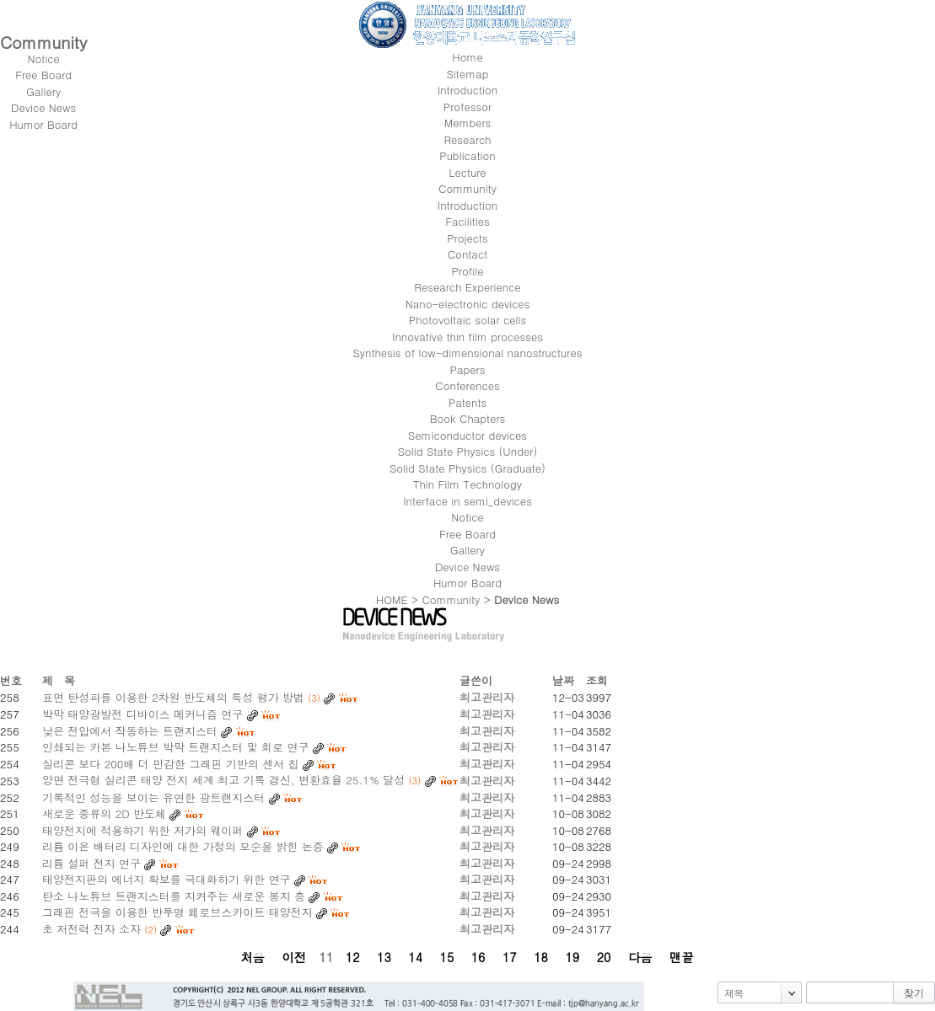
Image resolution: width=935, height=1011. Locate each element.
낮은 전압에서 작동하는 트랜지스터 (130, 731)
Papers (468, 369)
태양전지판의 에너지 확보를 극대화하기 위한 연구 (166, 879)
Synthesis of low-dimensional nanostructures (468, 353)
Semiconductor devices (467, 435)
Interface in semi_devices (467, 501)
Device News (467, 567)
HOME (392, 599)
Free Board (467, 534)
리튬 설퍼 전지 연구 (91, 863)
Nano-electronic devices (468, 304)
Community (451, 599)
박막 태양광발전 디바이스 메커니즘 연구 (142, 714)
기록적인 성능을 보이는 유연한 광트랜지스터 (153, 797)
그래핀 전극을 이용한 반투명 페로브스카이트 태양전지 (177, 912)
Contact (468, 254)
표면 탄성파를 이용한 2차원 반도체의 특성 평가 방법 (173, 697)
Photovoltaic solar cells (467, 320)
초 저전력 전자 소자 (91, 929)
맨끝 (681, 957)
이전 (294, 957)
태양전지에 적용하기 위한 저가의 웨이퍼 (142, 830)
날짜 (563, 680)
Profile (467, 271)
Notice (467, 517)
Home (467, 57)
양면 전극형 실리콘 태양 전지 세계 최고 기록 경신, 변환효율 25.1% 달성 (223, 780)
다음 (640, 957)
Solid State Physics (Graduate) (467, 468)
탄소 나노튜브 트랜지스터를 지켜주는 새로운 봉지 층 (173, 896)
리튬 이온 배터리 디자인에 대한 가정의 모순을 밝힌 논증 (183, 846)
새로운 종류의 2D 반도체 (104, 813)
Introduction (467, 205)
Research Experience (467, 287)
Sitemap (468, 74)
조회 (597, 680)
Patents (467, 402)
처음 (252, 957)
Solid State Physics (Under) (468, 451)
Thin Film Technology (467, 484)
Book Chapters (468, 418)
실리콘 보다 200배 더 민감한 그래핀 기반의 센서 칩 (170, 764)
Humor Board (467, 583)
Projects (467, 238)
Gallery (467, 550)
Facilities (467, 221)
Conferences (467, 385)
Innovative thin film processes (467, 337)
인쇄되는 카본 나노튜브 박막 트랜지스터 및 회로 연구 (175, 747)
